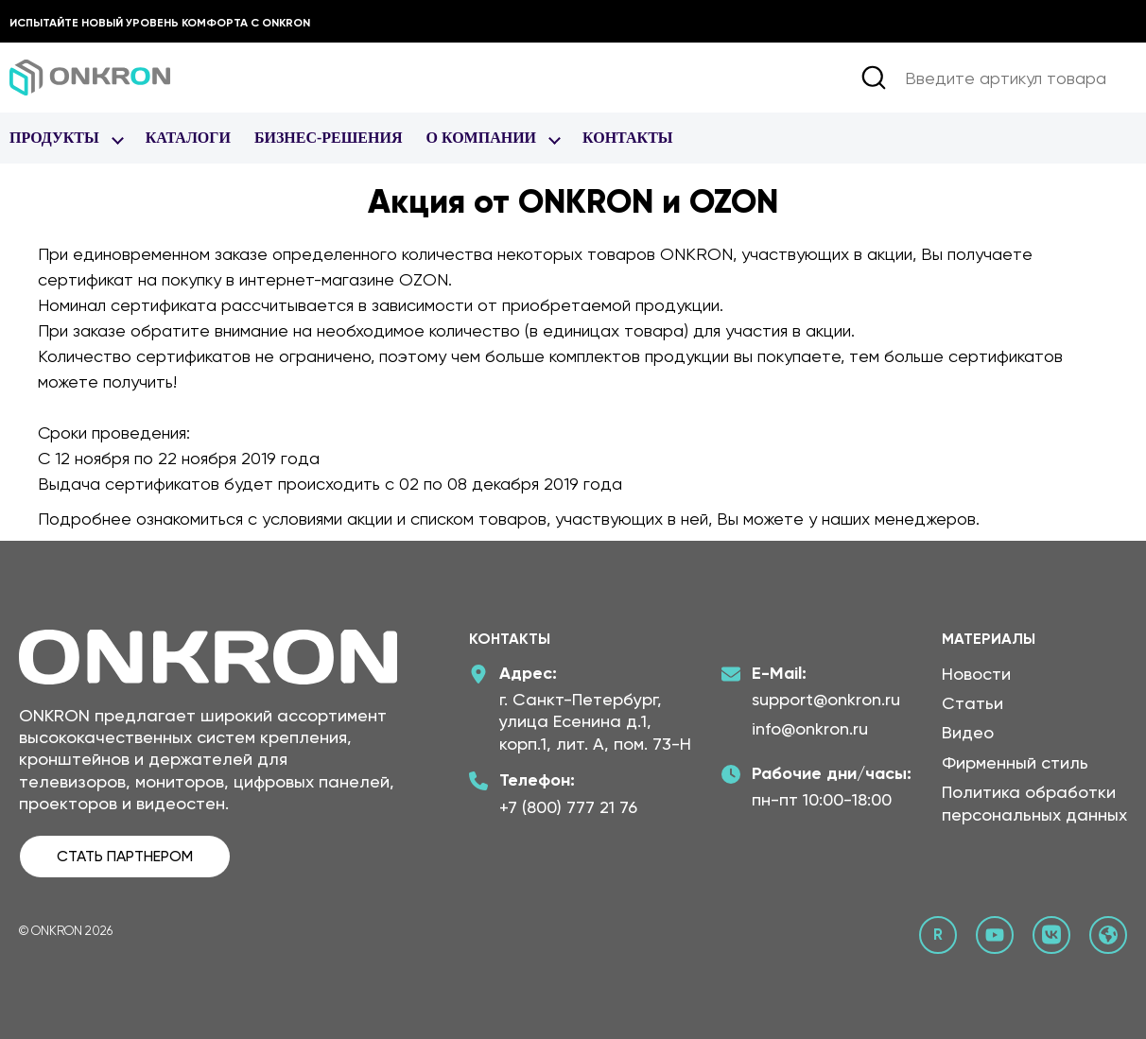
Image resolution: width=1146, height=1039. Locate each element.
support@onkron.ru (826, 699)
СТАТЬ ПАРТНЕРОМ (125, 856)
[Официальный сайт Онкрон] (1108, 935)
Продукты (54, 138)
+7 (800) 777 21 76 (568, 807)
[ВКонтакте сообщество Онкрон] (1051, 935)
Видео (968, 732)
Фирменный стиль (1015, 762)
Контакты (627, 138)
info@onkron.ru (810, 728)
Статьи (972, 703)
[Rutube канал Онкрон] (938, 935)
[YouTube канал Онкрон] (995, 935)
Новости (976, 674)
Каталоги (188, 138)
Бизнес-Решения (328, 138)
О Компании (480, 138)
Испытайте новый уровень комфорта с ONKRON (159, 22)
